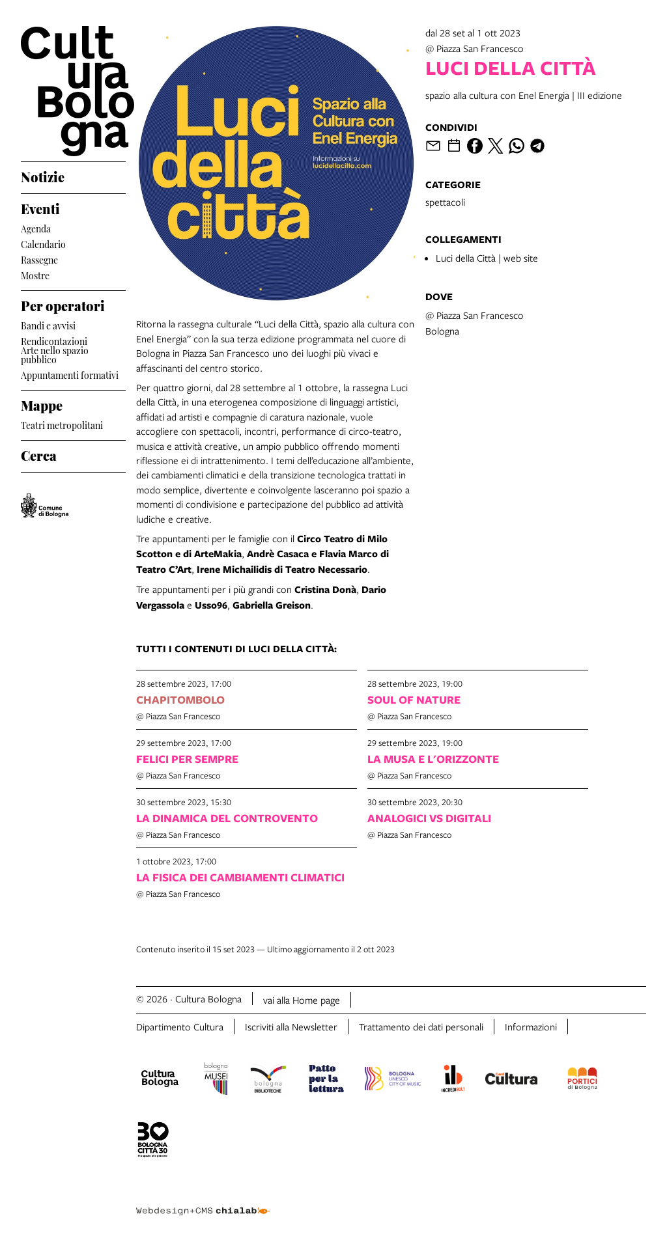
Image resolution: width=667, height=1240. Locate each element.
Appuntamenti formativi (70, 373)
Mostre (35, 274)
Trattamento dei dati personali (421, 1026)
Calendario (43, 243)
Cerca (39, 454)
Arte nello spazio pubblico (55, 355)
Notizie (42, 175)
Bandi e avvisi (48, 324)
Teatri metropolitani (62, 424)
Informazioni (531, 1026)
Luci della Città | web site (487, 257)
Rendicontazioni (54, 340)
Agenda (36, 227)
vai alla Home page (301, 999)
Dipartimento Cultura (179, 1026)
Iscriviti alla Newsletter (291, 1026)
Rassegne (39, 258)
